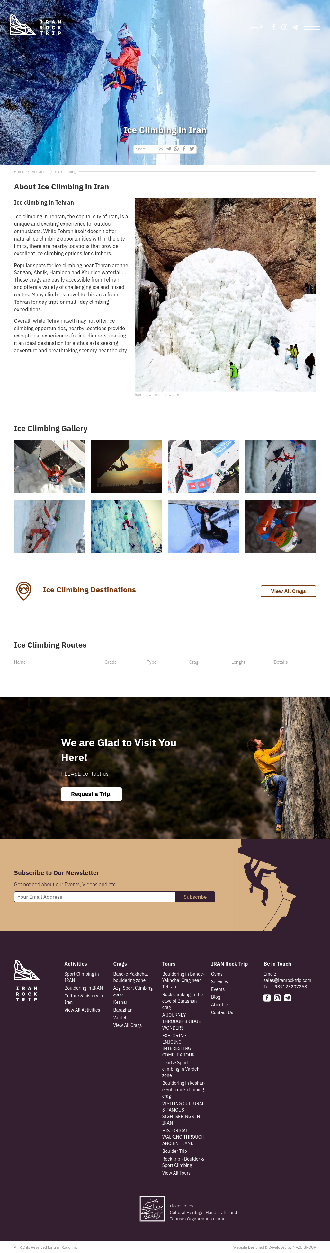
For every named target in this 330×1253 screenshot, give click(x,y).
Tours (168, 963)
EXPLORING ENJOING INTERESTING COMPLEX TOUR (178, 1045)
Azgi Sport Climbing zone (133, 991)
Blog (215, 997)
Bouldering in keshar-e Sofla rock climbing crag (183, 1089)
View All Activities (82, 1010)
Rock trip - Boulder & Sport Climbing (183, 1162)
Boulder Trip (174, 1151)
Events (218, 989)
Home (19, 171)
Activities (39, 171)
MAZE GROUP (304, 1247)
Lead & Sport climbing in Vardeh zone (181, 1069)
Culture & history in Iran (83, 999)
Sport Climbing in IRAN (81, 977)
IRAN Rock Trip (229, 963)
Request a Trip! (91, 794)
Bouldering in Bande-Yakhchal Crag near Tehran (183, 980)
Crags (120, 963)
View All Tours (176, 1173)
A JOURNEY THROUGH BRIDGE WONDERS (181, 1021)
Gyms (217, 974)
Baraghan (122, 1010)
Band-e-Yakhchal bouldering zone (130, 977)
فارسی (256, 26)
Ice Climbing (65, 171)
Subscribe (195, 897)
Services (219, 982)
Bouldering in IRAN (83, 988)
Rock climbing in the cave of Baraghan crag (182, 1001)
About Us (220, 1005)
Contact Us (222, 1012)
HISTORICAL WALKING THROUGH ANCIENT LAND (183, 1137)
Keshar (120, 1002)
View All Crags (288, 591)
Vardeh (120, 1018)
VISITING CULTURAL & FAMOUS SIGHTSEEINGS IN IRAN (183, 1113)
